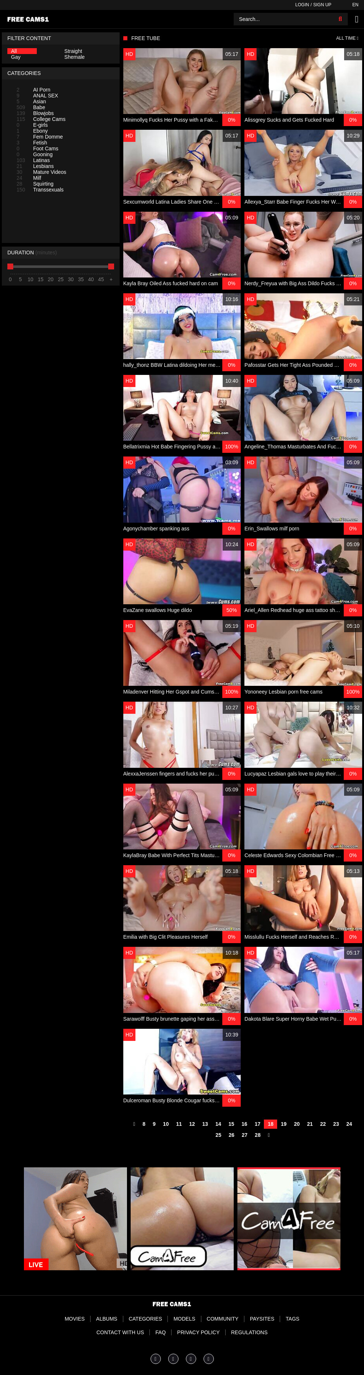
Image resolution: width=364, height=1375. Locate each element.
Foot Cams (37, 148)
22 (323, 1124)
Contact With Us (120, 1332)
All (14, 51)
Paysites (262, 1319)
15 (231, 1124)
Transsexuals (40, 190)
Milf (29, 178)
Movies (75, 1319)
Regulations (249, 1332)
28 (258, 1135)
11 (179, 1124)
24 (349, 1124)
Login (302, 4)
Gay (16, 57)
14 (218, 1124)
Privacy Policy (198, 1332)
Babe (31, 107)
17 (258, 1124)
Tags (292, 1319)
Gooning (35, 154)
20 (297, 1124)
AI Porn (33, 90)
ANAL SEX (37, 96)
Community (222, 1319)
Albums (106, 1319)
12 (192, 1124)
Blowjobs (35, 113)
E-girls (32, 125)
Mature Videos (41, 172)
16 (244, 1124)
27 (245, 1135)
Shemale (74, 57)
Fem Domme (40, 137)
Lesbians (35, 166)
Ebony (32, 131)
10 (166, 1124)
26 (231, 1135)
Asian (31, 101)
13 (205, 1124)
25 (219, 1135)
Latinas (33, 160)
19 (284, 1124)
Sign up (322, 4)
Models (184, 1319)
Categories (145, 1319)
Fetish (32, 143)
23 (336, 1124)
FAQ (160, 1332)
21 (310, 1124)
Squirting (35, 184)
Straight (73, 51)
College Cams (41, 119)
